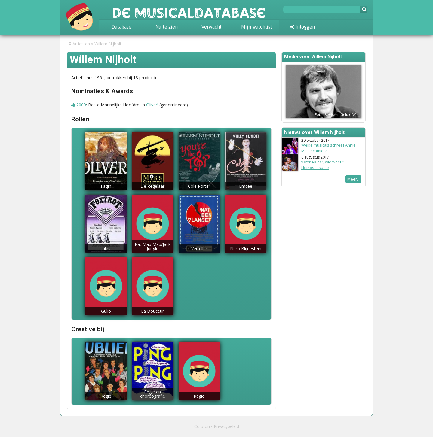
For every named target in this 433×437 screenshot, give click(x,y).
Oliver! (152, 105)
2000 (81, 105)
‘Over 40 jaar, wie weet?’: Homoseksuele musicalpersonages (323, 167)
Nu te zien (166, 26)
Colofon (202, 426)
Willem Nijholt (107, 44)
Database (121, 26)
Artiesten (81, 44)
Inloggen (302, 26)
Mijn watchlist (256, 26)
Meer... (353, 179)
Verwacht (211, 26)
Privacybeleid (226, 426)
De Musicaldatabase (189, 9)
